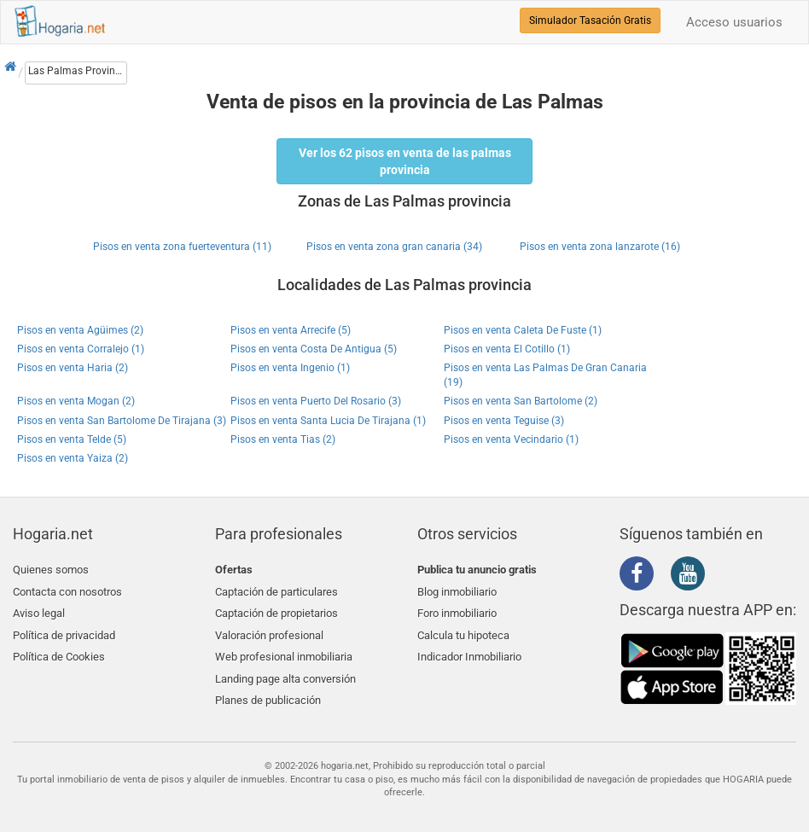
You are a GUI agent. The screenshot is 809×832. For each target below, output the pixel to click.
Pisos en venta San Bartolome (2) (520, 401)
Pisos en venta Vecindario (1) (511, 439)
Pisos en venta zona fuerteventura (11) (182, 247)
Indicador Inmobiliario (469, 649)
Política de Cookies (59, 649)
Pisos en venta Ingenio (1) (290, 368)
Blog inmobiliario (457, 590)
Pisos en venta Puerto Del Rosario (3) (315, 401)
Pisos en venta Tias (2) (282, 439)
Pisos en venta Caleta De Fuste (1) (523, 330)
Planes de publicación (268, 690)
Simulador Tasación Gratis (590, 20)
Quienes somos (51, 569)
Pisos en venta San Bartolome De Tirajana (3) (121, 421)
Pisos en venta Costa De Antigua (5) (313, 349)
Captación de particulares (276, 590)
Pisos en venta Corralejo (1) (80, 349)
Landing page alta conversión (285, 670)
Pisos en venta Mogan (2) (76, 401)
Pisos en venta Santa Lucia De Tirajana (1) (328, 421)
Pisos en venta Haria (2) (72, 368)
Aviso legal (39, 609)
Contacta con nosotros (67, 590)
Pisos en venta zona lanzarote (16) (600, 247)
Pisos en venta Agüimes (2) (80, 330)
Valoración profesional (269, 630)
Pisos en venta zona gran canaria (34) (394, 247)
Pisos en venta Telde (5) (71, 439)
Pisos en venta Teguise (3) (504, 421)
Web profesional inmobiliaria (283, 649)
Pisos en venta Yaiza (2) (72, 458)
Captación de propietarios (276, 609)
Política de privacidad (64, 630)
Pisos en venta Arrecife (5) (290, 330)
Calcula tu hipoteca (463, 630)
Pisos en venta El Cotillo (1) (507, 349)
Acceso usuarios (734, 22)
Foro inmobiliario (457, 609)
